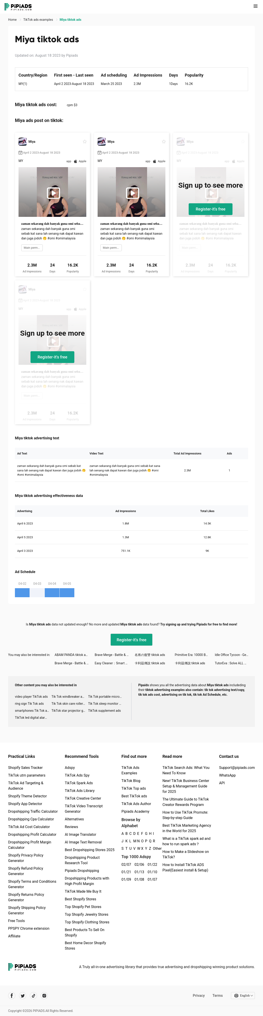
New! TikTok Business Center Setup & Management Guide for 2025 (185, 786)
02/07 (126, 864)
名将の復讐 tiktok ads (150, 655)
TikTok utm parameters (26, 775)
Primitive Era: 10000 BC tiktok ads (195, 655)
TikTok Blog (131, 781)
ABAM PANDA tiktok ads (72, 655)
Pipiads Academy (135, 811)
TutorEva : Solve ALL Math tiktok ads (235, 663)
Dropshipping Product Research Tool (82, 860)
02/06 (138, 864)
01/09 (126, 879)
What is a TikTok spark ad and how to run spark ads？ (186, 841)
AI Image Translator (80, 834)
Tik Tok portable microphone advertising (106, 696)
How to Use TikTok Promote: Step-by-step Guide (185, 815)
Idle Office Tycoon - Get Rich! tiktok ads (235, 655)
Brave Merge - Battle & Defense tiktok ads (115, 655)
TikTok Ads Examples (130, 770)
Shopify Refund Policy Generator (25, 871)
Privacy (199, 995)
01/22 (152, 864)
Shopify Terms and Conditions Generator (32, 884)
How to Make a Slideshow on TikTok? (185, 854)
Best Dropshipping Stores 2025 (90, 850)
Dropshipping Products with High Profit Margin (87, 881)
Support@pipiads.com (237, 768)
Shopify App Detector (25, 804)
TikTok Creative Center (83, 798)
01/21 (126, 872)
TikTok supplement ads (104, 710)
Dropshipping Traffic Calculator (33, 811)
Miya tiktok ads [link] (70, 19)
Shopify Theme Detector (27, 796)
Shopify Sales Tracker (25, 768)
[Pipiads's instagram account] (44, 995)
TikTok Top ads (134, 788)
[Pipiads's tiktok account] (33, 995)
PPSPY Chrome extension (28, 928)
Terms (217, 995)
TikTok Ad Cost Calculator (29, 827)
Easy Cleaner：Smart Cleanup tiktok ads (115, 663)
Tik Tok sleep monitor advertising (106, 703)
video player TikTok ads (31, 696)
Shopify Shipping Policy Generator (27, 910)
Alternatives (74, 819)
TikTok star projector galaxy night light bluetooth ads (70, 710)
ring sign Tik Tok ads (29, 703)
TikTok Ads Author (136, 804)
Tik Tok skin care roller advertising (70, 703)
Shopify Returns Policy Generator (26, 897)
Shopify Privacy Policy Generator (25, 858)
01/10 (152, 872)
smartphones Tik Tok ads (32, 710)
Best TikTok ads (134, 796)
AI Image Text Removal (83, 842)
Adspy (70, 768)
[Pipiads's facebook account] (11, 995)
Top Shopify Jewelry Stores (86, 914)
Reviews (71, 827)
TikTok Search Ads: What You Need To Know (185, 770)
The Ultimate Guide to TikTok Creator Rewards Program (185, 802)
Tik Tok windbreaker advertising (70, 696)
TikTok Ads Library (80, 791)
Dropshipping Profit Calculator (32, 834)
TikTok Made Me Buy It (83, 891)
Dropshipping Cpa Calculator (31, 819)
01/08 (138, 879)
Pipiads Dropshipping (82, 871)
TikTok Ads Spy (77, 775)
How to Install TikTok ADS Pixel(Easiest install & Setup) (185, 867)
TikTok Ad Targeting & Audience (25, 786)
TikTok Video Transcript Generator (84, 809)
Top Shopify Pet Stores (83, 907)
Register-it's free (210, 209)
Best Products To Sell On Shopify (84, 932)
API (222, 783)
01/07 (152, 879)
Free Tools (16, 921)
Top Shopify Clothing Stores (87, 922)
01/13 (138, 872)
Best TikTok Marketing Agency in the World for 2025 (186, 828)
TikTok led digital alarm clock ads (33, 717)
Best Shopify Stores (80, 899)
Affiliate (14, 936)
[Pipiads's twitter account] (22, 995)
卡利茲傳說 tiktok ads (150, 663)
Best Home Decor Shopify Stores (85, 945)
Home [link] (12, 19)
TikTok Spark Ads (79, 783)
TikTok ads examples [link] (38, 19)
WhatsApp (227, 775)
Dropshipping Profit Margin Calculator (29, 845)
